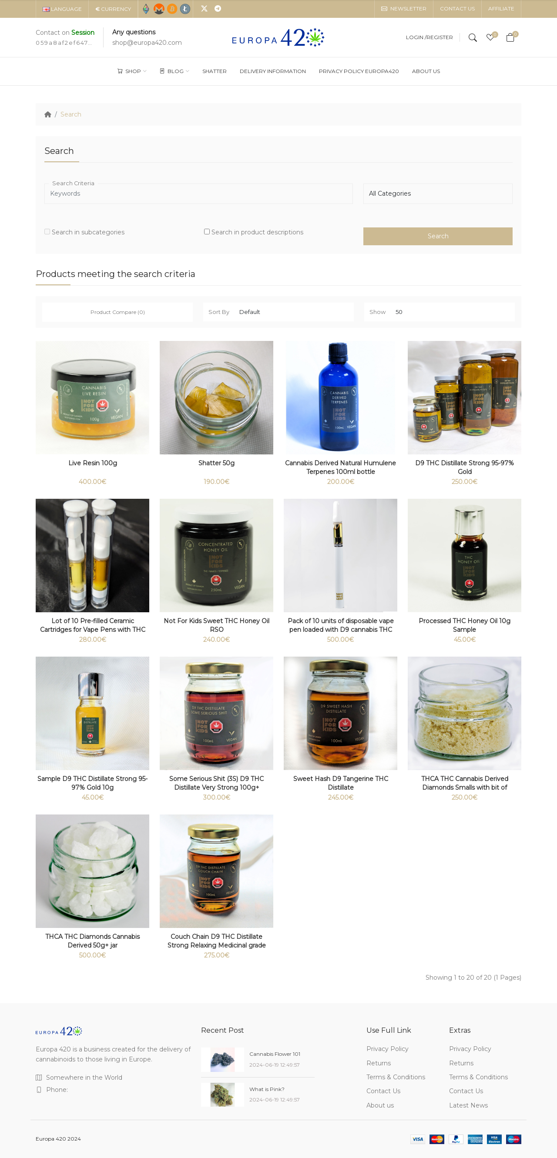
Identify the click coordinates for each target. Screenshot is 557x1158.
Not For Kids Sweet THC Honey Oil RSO (216, 625)
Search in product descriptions (253, 232)
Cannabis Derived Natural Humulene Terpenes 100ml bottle (340, 467)
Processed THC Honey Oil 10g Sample (464, 625)
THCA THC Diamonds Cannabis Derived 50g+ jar (92, 941)
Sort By (218, 311)
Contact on (65, 33)
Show (377, 311)
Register (439, 37)
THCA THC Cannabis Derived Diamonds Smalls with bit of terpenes (464, 787)
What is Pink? (267, 1089)
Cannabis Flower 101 (274, 1054)
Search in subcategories (84, 232)
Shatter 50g (216, 463)
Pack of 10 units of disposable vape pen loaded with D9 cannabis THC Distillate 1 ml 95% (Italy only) (341, 629)
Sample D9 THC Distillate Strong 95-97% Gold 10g (92, 783)
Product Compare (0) (118, 312)
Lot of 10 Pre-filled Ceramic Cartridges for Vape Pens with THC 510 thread (92, 629)
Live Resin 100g (92, 463)
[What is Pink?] (222, 1095)
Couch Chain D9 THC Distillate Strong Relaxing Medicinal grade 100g (217, 945)
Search (70, 114)
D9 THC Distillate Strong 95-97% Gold (464, 467)
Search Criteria (73, 183)
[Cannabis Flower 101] (222, 1060)
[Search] (472, 37)
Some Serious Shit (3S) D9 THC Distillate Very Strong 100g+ (216, 783)
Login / (416, 37)
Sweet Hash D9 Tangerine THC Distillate (340, 783)
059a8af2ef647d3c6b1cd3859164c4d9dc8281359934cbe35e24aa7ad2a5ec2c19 (64, 42)
